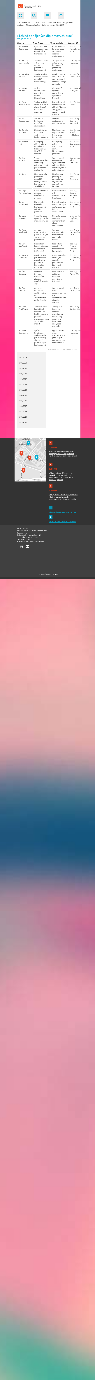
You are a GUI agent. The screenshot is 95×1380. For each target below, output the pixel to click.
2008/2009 (23, 362)
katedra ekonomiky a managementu (60, 498)
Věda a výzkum (55, 473)
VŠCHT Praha (35, 22)
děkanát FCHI (66, 475)
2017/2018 (23, 411)
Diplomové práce (33, 25)
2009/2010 (23, 368)
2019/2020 (23, 422)
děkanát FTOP (67, 473)
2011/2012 (23, 379)
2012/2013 (23, 384)
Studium (57, 22)
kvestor (60, 479)
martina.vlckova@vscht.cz (33, 541)
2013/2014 (23, 390)
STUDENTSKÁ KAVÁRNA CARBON (62, 521)
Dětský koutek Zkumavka (59, 495)
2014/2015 (23, 395)
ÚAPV (50, 22)
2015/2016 (23, 400)
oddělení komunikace (65, 451)
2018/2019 (23, 417)
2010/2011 (23, 373)
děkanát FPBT (54, 475)
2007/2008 (23, 357)
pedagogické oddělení (57, 453)
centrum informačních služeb (65, 456)
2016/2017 (23, 406)
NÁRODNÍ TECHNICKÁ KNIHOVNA (62, 512)
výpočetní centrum (56, 477)
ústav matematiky (68, 499)
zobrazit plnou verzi (48, 574)
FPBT (44, 22)
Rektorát (52, 451)
